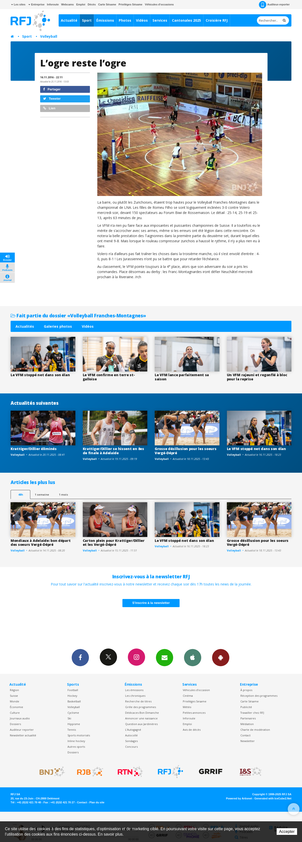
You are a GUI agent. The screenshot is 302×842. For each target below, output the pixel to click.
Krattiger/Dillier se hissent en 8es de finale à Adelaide (113, 450)
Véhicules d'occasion (196, 690)
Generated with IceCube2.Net (272, 798)
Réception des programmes (258, 695)
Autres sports (76, 746)
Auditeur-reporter (274, 4)
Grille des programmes (140, 707)
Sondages (131, 741)
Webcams (67, 4)
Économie (16, 707)
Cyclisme (73, 712)
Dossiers (15, 724)
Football (72, 690)
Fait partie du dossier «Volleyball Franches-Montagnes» (78, 315)
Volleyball (48, 36)
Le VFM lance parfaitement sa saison (182, 376)
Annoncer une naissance (141, 718)
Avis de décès (192, 729)
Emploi (80, 4)
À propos (246, 690)
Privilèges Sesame (194, 701)
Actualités (25, 326)
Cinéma (188, 695)
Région (14, 690)
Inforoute (53, 4)
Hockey (72, 695)
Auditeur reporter (22, 729)
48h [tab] (20, 494)
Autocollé (131, 735)
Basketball (74, 701)
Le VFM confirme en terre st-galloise (109, 376)
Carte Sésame (107, 4)
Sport (87, 20)
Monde (14, 701)
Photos (125, 20)
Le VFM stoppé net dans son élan (40, 374)
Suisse (14, 695)
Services (159, 20)
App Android (220, 657)
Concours (131, 746)
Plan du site (96, 802)
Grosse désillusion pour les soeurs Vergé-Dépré (185, 450)
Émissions (105, 20)
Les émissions (134, 690)
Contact (245, 735)
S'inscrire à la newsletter (151, 603)
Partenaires (248, 718)
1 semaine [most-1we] (42, 494)
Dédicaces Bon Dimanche (142, 712)
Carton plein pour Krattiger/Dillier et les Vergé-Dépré (114, 542)
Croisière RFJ (217, 20)
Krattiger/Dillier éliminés (34, 448)
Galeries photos (58, 326)
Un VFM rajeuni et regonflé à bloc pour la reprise (257, 376)
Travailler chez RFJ (252, 712)
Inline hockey (76, 741)
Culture (15, 712)
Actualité (69, 20)
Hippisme (73, 724)
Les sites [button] (18, 4)
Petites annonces (194, 712)
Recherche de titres (138, 701)
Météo (187, 707)
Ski (69, 718)
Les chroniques (135, 695)
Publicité (246, 707)
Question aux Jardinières (141, 724)
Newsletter (247, 741)
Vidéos (142, 20)
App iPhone (192, 657)
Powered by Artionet (239, 798)
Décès (92, 4)
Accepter (287, 831)
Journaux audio (20, 718)
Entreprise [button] (36, 4)
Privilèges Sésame (130, 4)
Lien (49, 108)
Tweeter (52, 98)
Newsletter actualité (23, 735)
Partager (52, 89)
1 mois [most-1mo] (63, 494)
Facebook (80, 657)
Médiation (247, 724)
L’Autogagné (133, 729)
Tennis (71, 729)
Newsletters (164, 657)
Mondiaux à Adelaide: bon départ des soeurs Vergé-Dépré (40, 542)
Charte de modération (255, 729)
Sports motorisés (78, 735)
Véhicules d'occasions (159, 4)
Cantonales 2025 (186, 20)
